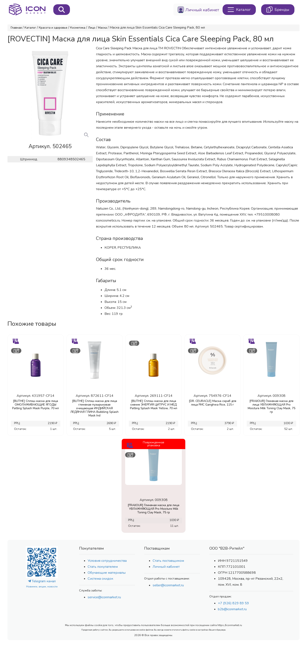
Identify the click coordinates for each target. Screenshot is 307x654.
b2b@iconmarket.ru (232, 609)
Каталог (30, 28)
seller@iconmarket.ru (168, 585)
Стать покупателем (103, 566)
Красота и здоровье (53, 28)
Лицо (91, 28)
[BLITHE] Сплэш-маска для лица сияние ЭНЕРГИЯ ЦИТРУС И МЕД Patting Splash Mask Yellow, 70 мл (153, 404)
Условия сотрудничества (107, 560)
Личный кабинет (166, 566)
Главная (16, 28)
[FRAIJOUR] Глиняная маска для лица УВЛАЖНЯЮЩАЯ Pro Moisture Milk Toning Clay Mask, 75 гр (271, 406)
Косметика (77, 28)
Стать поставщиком (168, 560)
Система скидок (100, 578)
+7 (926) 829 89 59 (233, 603)
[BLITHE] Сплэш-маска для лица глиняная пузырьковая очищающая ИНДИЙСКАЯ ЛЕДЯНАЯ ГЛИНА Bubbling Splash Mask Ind (94, 408)
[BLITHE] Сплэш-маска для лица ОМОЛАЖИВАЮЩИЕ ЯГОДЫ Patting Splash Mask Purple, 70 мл (35, 404)
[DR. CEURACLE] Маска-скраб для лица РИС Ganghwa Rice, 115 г (212, 402)
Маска (102, 28)
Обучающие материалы (107, 572)
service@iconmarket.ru (104, 597)
